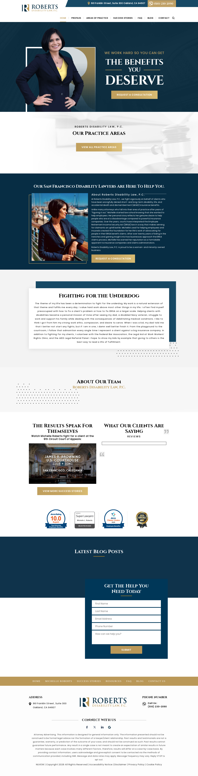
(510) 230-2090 (163, 4)
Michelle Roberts (58, 681)
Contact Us (157, 681)
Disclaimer (120, 764)
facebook (87, 727)
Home (63, 18)
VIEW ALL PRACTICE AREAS (99, 147)
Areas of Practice (97, 18)
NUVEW (40, 764)
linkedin (102, 727)
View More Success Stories (62, 491)
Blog (150, 18)
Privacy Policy (136, 764)
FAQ (140, 18)
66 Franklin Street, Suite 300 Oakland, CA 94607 (118, 3)
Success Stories (123, 18)
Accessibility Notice (100, 764)
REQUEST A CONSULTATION (134, 94)
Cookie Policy (154, 764)
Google (110, 727)
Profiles (76, 18)
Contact (164, 18)
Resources (114, 681)
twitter (94, 727)
